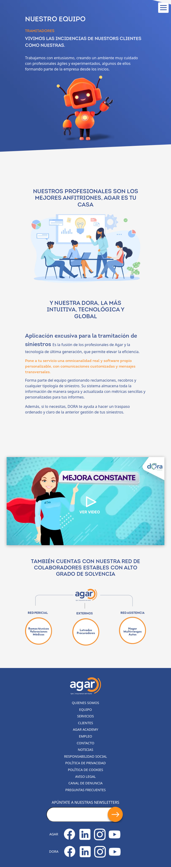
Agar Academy (85, 729)
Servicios (85, 716)
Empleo (85, 736)
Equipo (85, 709)
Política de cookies (85, 769)
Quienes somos (85, 703)
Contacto (85, 743)
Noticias (85, 749)
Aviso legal (85, 776)
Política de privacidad (85, 763)
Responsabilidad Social (85, 756)
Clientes (85, 723)
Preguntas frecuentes (85, 790)
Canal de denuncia (85, 783)
